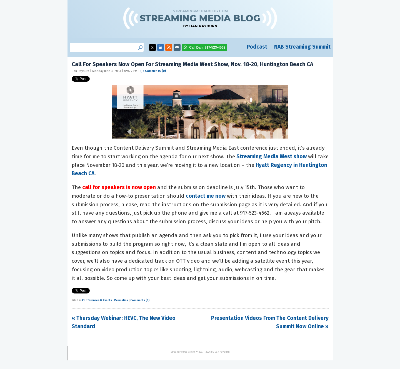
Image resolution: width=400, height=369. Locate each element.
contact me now (206, 196)
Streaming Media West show (271, 156)
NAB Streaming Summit (302, 47)
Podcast (257, 47)
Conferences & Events (97, 300)
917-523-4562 (207, 47)
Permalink (121, 300)
